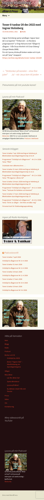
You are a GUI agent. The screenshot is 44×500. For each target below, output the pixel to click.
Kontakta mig (9, 407)
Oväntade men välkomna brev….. (14, 165)
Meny (4, 16)
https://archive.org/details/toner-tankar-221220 (22, 58)
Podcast (8, 351)
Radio (24, 32)
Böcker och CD (10, 355)
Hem (6, 340)
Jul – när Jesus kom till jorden (26, 74)
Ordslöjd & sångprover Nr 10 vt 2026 (15, 283)
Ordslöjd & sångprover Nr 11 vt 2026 (15, 275)
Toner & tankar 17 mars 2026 (12, 279)
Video (7, 399)
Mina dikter (8, 375)
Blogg (7, 344)
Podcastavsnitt (11, 252)
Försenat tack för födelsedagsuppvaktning (17, 206)
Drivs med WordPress (10, 495)
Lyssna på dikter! (13, 385)
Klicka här (5, 136)
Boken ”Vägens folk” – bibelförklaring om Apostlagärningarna (15, 364)
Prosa (7, 396)
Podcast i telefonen (31, 138)
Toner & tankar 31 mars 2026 (12, 264)
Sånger (7, 371)
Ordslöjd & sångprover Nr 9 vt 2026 (14, 290)
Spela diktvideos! (13, 381)
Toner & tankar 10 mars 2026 (12, 286)
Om (6, 403)
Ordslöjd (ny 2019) (13, 358)
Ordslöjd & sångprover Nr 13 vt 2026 (15, 261)
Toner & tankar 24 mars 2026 (12, 272)
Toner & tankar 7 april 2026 (11, 257)
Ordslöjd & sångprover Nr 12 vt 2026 (15, 268)
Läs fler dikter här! (13, 378)
